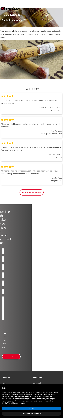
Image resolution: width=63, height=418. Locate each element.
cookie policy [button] (48, 396)
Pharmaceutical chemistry (10, 345)
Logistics (6, 342)
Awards (5, 363)
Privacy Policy (37, 377)
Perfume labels (7, 340)
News (4, 368)
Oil (4, 322)
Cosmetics (6, 332)
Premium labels (37, 319)
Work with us (7, 370)
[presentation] (18, 279)
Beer (4, 327)
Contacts (5, 373)
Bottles (35, 327)
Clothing (5, 337)
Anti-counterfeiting (38, 322)
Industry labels (7, 348)
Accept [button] (31, 408)
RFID (34, 332)
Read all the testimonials (31, 192)
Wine (4, 319)
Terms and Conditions (39, 380)
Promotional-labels (38, 329)
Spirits (5, 329)
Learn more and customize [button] (31, 413)
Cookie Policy (47, 377)
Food (4, 335)
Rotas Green (6, 365)
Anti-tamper (36, 324)
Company (6, 360)
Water (4, 324)
